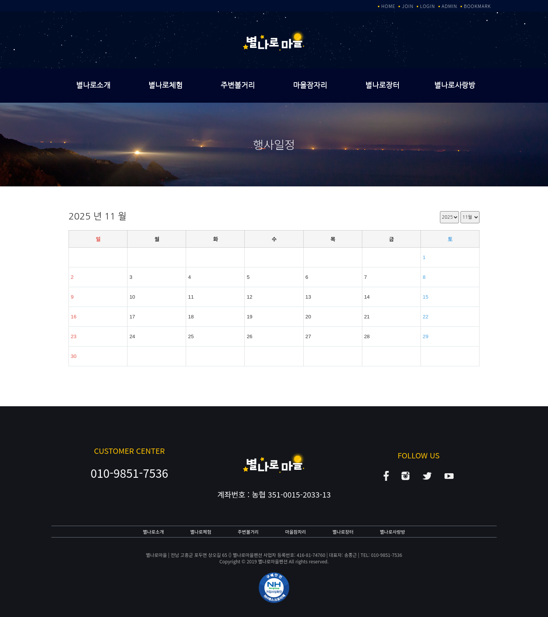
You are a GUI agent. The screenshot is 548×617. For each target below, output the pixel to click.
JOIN (407, 6)
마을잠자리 (310, 85)
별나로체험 (165, 85)
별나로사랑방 (454, 85)
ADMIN (449, 6)
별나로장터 (382, 85)
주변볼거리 (238, 85)
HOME (388, 6)
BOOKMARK (477, 6)
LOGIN (427, 6)
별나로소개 (93, 85)
